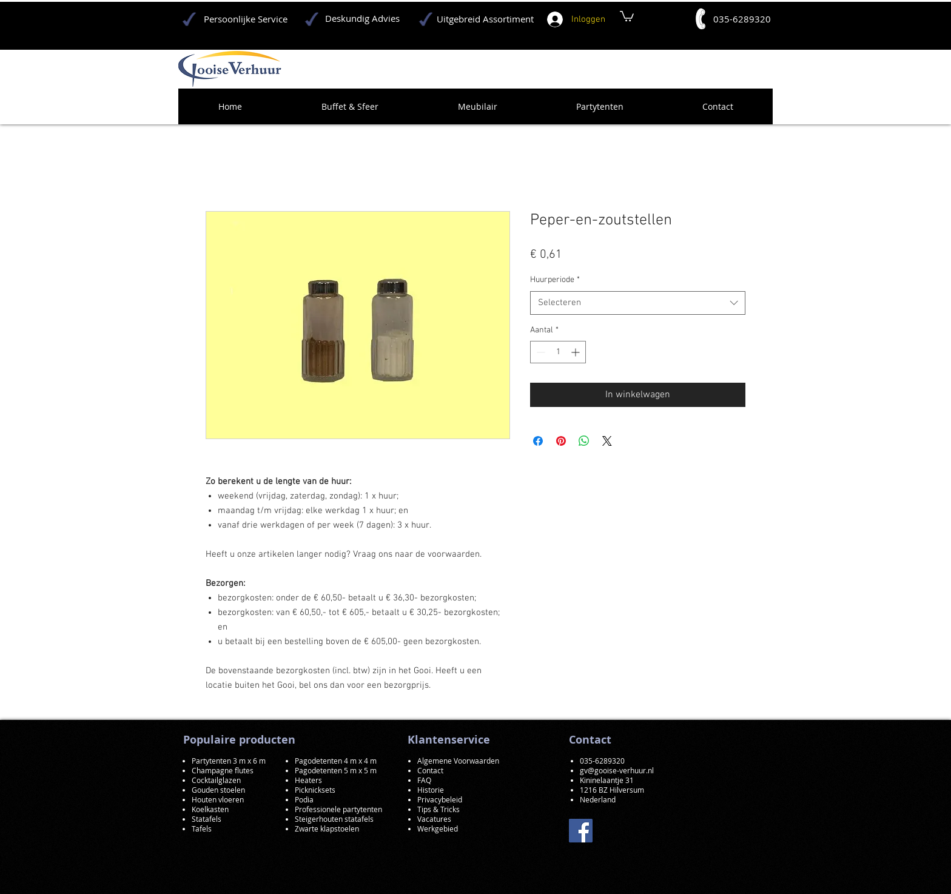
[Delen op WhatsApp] (584, 441)
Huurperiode (555, 280)
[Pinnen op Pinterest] (561, 441)
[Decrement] (539, 352)
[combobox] (637, 303)
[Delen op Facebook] (538, 441)
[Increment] (576, 352)
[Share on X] (607, 441)
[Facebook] (581, 830)
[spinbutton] (558, 352)
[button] (627, 15)
